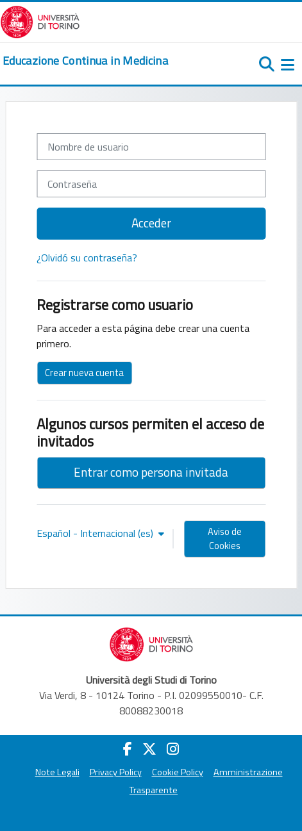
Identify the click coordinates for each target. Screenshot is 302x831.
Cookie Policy (177, 772)
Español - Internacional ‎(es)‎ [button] (96, 533)
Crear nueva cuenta (84, 372)
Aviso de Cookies (225, 538)
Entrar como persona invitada (151, 472)
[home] (85, 61)
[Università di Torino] (40, 20)
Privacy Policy (116, 772)
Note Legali (57, 772)
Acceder (151, 222)
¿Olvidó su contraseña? (87, 257)
